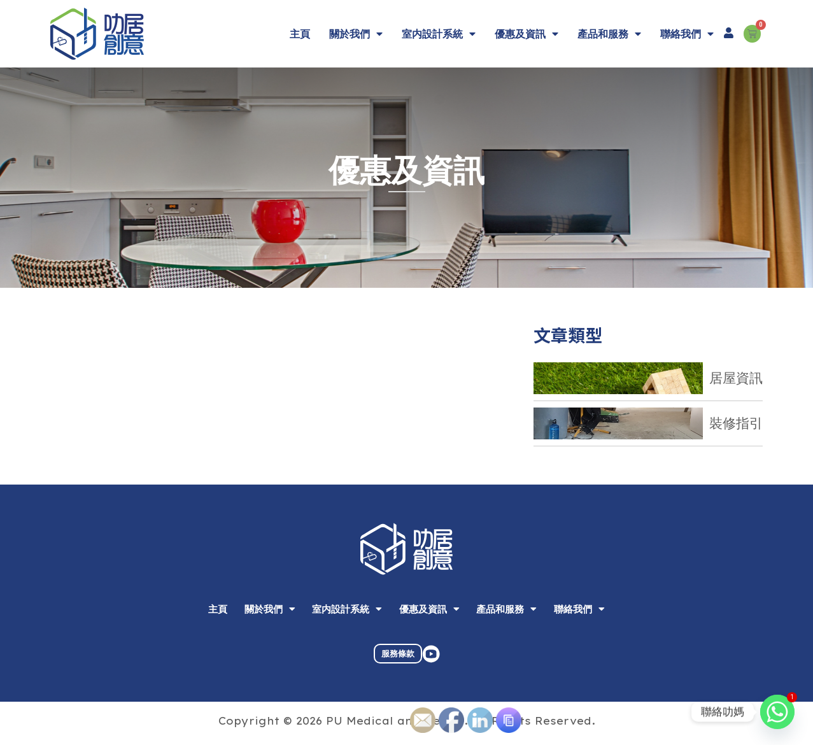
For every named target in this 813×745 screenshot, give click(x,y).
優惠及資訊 (526, 33)
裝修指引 (736, 423)
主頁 (300, 34)
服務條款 (397, 665)
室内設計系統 (439, 33)
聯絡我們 (687, 33)
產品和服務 (609, 33)
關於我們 (356, 33)
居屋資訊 (736, 378)
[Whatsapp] (777, 712)
